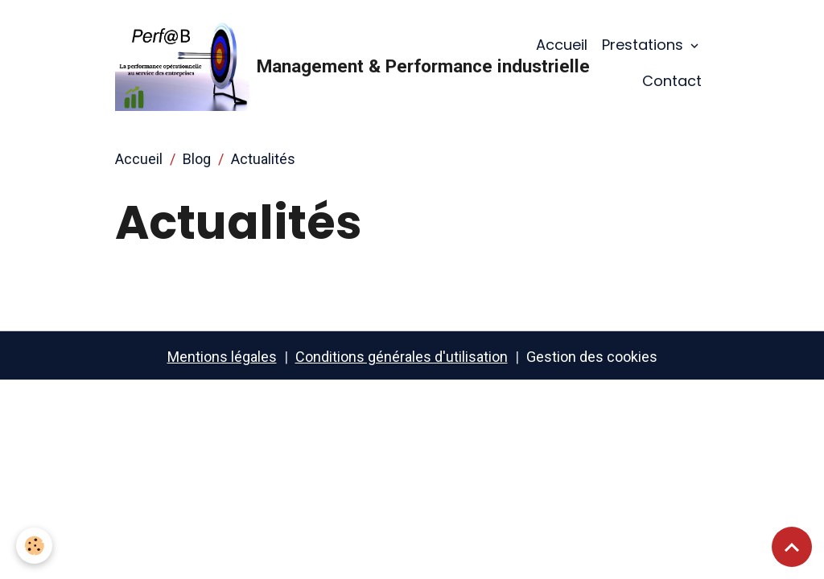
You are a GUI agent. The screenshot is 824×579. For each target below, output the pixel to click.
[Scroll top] (792, 547)
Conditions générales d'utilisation (401, 356)
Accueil (561, 45)
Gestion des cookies (591, 356)
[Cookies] (34, 546)
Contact (672, 81)
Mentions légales (222, 356)
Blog (197, 158)
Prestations (644, 45)
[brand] (303, 62)
